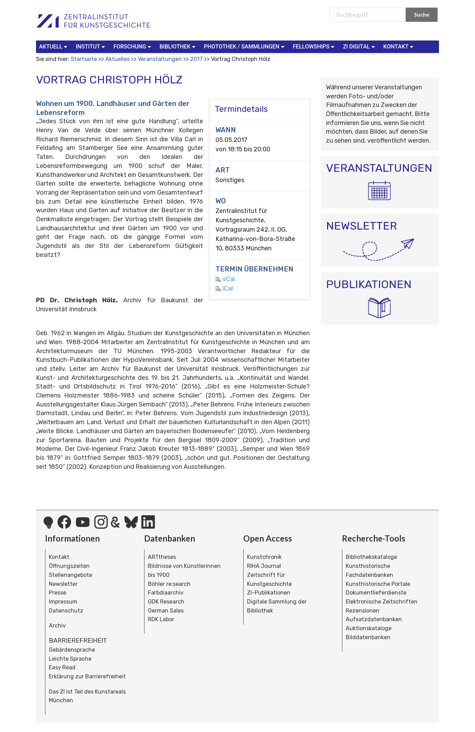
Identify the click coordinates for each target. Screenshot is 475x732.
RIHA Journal (264, 566)
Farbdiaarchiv (166, 592)
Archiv (57, 625)
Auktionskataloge (369, 628)
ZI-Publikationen (268, 592)
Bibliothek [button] (178, 46)
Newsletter (63, 584)
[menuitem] (54, 47)
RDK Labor (161, 619)
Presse (57, 592)
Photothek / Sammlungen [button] (245, 46)
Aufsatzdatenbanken (374, 619)
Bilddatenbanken (368, 637)
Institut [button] (91, 46)
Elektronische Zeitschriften (381, 601)
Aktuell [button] (54, 46)
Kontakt (59, 557)
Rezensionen (362, 610)
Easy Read (62, 667)
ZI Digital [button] (359, 46)
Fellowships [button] (314, 46)
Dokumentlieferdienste (376, 592)
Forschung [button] (133, 46)
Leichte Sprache (70, 658)
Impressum (63, 601)
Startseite (84, 59)
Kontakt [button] (399, 46)
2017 (196, 59)
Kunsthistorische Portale (378, 584)
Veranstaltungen (160, 59)
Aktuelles (117, 59)
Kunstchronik (264, 557)
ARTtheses (162, 557)
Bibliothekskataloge (371, 557)
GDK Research (166, 601)
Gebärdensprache (72, 649)
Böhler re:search (169, 584)
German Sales (166, 610)
